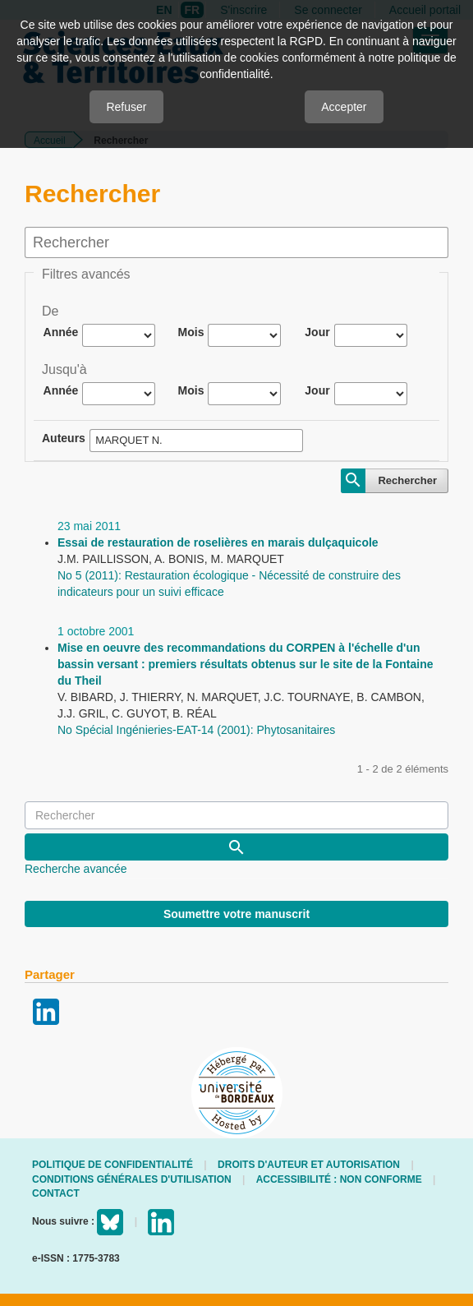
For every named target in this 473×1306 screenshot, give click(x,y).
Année (61, 332)
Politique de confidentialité (112, 1164)
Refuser (126, 106)
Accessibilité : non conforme (339, 1179)
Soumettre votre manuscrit (236, 914)
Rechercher (407, 480)
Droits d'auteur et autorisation (309, 1164)
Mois (191, 332)
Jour (317, 332)
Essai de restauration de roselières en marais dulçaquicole (218, 542)
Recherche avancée (76, 868)
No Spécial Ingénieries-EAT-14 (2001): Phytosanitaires (196, 729)
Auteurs (63, 438)
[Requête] (236, 815)
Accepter (343, 106)
